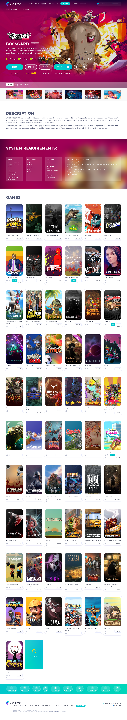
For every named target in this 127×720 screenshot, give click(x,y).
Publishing (65, 4)
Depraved (9, 496)
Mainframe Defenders (32, 235)
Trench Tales (108, 496)
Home (31, 4)
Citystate (68, 452)
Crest (7, 672)
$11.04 (31, 67)
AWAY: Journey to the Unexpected (111, 408)
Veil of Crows (89, 452)
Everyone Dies (30, 277)
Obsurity (48, 584)
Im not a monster (70, 540)
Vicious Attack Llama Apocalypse (32, 585)
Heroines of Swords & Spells (72, 629)
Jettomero (48, 277)
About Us (68, 706)
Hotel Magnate (109, 452)
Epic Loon (107, 235)
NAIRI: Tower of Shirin (71, 496)
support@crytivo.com (112, 703)
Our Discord (53, 4)
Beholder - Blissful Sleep (72, 365)
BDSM (47, 452)
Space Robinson (11, 628)
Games (44, 4)
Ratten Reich (30, 496)
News (37, 4)
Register (115, 4)
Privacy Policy (36, 706)
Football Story (50, 365)
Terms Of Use (48, 706)
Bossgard (88, 235)
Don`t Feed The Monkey (33, 321)
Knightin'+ (68, 408)
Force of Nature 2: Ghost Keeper (14, 322)
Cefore (28, 628)
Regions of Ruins (50, 496)
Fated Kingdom (89, 496)
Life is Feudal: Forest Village (71, 585)
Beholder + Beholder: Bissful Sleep (111, 585)
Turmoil (47, 540)
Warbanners (88, 584)
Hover (106, 365)
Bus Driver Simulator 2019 (93, 540)
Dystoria (8, 365)
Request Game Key (79, 4)
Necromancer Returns (91, 628)
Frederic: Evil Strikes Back (112, 540)
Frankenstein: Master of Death (33, 408)
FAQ (27, 706)
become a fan (63, 67)
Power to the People (12, 235)
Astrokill (87, 277)
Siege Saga (29, 365)
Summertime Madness (72, 277)
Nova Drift (88, 365)
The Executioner (11, 540)
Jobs (76, 706)
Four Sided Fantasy (12, 584)
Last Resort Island (51, 321)
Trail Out (107, 321)
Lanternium (29, 452)
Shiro (47, 628)
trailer (45, 67)
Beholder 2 (68, 321)
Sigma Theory (108, 277)
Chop (7, 408)
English (117, 705)
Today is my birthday (51, 235)
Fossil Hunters (89, 321)
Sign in (102, 4)
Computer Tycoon (11, 277)
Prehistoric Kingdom (71, 235)
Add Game (59, 706)
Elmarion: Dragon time (52, 408)
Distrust (28, 540)
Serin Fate (88, 408)
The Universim (10, 452)
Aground (107, 628)
